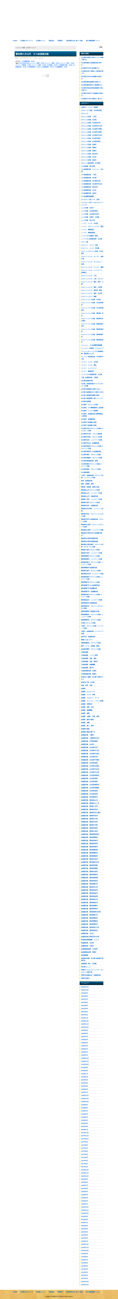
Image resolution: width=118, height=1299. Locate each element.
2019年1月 (84, 1092)
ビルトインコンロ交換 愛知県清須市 (92, 330)
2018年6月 (84, 1114)
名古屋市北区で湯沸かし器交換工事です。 (92, 72)
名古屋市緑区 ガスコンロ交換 (91, 469)
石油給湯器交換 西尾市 (88, 674)
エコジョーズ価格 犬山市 (37, 63)
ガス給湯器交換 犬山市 (27, 61)
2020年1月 (84, 1055)
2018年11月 (85, 1098)
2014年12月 (85, 1244)
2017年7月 (84, 1148)
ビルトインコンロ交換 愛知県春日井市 (92, 325)
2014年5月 (84, 1266)
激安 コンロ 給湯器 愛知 (90, 646)
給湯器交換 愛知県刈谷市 (89, 809)
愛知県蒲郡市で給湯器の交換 (90, 611)
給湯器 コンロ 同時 (88, 694)
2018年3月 (84, 1123)
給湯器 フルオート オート (90, 698)
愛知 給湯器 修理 (87, 484)
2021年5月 (84, 1005)
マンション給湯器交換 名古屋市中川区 (92, 358)
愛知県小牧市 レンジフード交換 (91, 553)
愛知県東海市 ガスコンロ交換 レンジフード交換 (92, 578)
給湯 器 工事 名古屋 (87, 682)
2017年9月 (84, 1142)
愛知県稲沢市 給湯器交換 (89, 603)
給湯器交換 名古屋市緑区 (89, 791)
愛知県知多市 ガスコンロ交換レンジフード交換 (91, 595)
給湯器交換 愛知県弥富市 (89, 846)
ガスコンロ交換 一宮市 (88, 116)
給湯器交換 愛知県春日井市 (90, 862)
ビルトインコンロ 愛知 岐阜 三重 (92, 283)
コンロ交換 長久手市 (88, 220)
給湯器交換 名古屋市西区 (89, 794)
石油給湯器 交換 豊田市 (89, 661)
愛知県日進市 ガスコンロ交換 (91, 570)
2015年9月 (84, 1216)
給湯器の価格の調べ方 (88, 732)
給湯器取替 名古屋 (87, 943)
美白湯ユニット (86, 967)
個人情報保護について (93, 40)
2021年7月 (84, 999)
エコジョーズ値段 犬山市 (52, 63)
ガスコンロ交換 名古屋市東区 (91, 138)
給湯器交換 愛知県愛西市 (89, 853)
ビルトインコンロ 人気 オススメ (92, 279)
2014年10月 (85, 1250)
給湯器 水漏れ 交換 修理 (90, 716)
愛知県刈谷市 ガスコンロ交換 (90, 502)
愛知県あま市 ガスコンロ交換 (90, 490)
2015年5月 (84, 1229)
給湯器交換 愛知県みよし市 (90, 803)
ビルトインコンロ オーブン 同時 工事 (92, 257)
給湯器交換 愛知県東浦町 (89, 865)
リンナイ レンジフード (88, 368)
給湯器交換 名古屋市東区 (89, 778)
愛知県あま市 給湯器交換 (89, 496)
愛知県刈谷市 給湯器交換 (89, 505)
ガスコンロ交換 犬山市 (88, 157)
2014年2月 (84, 1275)
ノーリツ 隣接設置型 (88, 232)
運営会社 (51, 40)
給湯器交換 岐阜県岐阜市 (89, 797)
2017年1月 (84, 1166)
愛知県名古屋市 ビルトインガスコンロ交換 (92, 526)
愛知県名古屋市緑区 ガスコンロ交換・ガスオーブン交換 (92, 545)
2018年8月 (84, 1108)
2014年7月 (84, 1260)
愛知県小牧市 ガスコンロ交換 (90, 550)
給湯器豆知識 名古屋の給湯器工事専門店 (92, 959)
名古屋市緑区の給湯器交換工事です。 (91, 64)
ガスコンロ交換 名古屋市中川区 (91, 126)
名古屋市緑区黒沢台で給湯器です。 (92, 85)
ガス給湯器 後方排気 (88, 166)
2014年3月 (84, 1272)
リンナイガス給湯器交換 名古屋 (91, 374)
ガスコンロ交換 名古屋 (88, 119)
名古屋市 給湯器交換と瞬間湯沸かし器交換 (92, 415)
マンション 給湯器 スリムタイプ (92, 348)
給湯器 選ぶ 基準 (87, 725)
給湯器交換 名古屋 (87, 744)
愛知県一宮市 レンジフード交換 (91, 499)
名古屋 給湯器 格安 (87, 380)
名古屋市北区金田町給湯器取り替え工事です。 (92, 89)
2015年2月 (84, 1238)
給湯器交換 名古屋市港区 (89, 781)
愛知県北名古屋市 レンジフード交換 (92, 510)
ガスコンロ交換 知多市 (88, 160)
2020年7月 (84, 1036)
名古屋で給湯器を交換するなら (91, 389)
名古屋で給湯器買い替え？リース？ (92, 398)
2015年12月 (85, 1207)
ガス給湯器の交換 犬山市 (65, 65)
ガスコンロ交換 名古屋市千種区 (91, 129)
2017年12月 (85, 1132)
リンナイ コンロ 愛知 (88, 365)
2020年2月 (84, 1052)
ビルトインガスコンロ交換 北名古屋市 (92, 252)
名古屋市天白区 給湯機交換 (90, 443)
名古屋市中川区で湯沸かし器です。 (92, 98)
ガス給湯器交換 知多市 (88, 193)
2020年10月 (85, 1027)
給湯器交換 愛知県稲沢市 (89, 902)
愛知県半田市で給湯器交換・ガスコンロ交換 (92, 520)
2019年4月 (84, 1083)
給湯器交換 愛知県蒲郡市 (89, 905)
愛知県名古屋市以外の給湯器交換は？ (91, 534)
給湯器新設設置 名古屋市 (89, 949)
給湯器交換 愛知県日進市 (89, 859)
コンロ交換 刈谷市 (87, 208)
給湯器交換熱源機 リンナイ (90, 939)
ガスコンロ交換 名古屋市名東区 (91, 132)
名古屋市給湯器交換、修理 (89, 461)
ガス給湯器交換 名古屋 (88, 177)
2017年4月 (84, 1157)
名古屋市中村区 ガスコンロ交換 (91, 437)
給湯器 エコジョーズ (88, 691)
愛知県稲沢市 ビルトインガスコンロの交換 (92, 607)
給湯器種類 (84, 955)
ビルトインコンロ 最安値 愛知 (91, 290)
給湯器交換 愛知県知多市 (89, 893)
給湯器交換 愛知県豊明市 (89, 918)
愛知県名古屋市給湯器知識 (89, 541)
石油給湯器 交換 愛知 (88, 658)
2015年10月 (85, 1213)
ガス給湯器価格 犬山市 (33, 67)
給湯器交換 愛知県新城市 (89, 856)
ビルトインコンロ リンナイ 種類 (92, 267)
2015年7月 (84, 1222)
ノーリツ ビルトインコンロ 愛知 (92, 226)
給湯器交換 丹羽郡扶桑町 (89, 741)
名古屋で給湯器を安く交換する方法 (92, 392)
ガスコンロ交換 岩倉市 (88, 150)
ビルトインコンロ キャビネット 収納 (92, 263)
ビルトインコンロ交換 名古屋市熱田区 (92, 309)
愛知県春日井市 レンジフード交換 (92, 573)
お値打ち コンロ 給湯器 (89, 107)
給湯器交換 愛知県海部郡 (89, 877)
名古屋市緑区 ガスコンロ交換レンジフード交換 (91, 465)
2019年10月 (85, 1064)
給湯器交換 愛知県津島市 (89, 874)
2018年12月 (85, 1095)
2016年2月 (84, 1201)
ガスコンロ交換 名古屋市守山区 (91, 135)
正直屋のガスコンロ (26, 40)
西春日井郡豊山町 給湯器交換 (91, 975)
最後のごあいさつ (86, 639)
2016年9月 (84, 1179)
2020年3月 (84, 1049)
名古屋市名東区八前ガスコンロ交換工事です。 (92, 58)
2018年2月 (84, 1126)
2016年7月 (84, 1185)
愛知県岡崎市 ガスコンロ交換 (90, 556)
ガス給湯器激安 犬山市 (60, 67)
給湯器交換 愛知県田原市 (89, 890)
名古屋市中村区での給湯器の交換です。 (92, 94)
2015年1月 (84, 1241)
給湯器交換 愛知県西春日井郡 (91, 912)
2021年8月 (84, 996)
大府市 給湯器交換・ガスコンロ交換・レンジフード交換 (92, 476)
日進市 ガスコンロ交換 (88, 623)
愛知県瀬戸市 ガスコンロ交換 (90, 582)
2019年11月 (85, 1061)
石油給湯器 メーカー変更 (89, 655)
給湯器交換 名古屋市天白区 (90, 769)
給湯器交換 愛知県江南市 (89, 871)
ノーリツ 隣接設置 (87, 229)
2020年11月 (85, 1024)
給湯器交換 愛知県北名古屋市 (91, 812)
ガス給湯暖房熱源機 (87, 196)
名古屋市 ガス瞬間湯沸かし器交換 (92, 407)
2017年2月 (84, 1163)
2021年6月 (84, 1002)
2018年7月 (84, 1111)
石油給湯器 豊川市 (87, 667)
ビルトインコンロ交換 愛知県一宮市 (92, 314)
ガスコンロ (84, 113)
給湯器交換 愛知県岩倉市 (89, 840)
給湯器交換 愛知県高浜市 (89, 930)
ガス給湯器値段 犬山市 (47, 67)
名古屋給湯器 (85, 472)
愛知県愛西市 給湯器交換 (89, 567)
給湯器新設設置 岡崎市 (88, 952)
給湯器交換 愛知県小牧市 (89, 831)
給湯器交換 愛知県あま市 (89, 800)
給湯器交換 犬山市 (87, 933)
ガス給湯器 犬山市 (51, 65)
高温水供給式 (85, 978)
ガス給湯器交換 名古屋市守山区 (91, 184)
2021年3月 (84, 1011)
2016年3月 (84, 1198)
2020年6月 (84, 1039)
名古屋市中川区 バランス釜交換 (91, 434)
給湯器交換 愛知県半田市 (89, 815)
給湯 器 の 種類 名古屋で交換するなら (92, 678)
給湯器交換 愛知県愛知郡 (89, 850)
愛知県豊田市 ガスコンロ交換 (91, 620)
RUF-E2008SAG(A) (24, 63)
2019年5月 (84, 1080)
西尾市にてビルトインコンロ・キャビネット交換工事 (92, 971)
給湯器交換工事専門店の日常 (90, 936)
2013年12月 (85, 1281)
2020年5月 (84, 1042)
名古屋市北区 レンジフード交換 (91, 440)
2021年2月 (84, 1015)
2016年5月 (84, 1191)
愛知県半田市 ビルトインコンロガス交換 (92, 515)
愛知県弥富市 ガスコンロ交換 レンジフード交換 (92, 563)
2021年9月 (84, 993)
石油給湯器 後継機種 (88, 664)
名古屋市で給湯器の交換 (88, 422)
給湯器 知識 (85, 722)
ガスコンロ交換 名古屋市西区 (91, 141)
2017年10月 (85, 1139)
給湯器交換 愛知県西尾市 (89, 908)
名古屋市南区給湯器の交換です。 (91, 82)
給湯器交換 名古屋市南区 (89, 763)
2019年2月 (84, 1089)
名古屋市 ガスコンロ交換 (89, 404)
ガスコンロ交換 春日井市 (89, 154)
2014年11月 (85, 1247)
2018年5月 (84, 1117)
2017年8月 (84, 1145)
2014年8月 (84, 1257)
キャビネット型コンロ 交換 (90, 199)
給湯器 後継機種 (86, 710)
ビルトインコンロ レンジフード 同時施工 (92, 271)
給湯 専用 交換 (86, 685)
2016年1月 (84, 1204)
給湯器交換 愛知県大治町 (89, 825)
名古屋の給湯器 (86, 401)
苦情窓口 (60, 40)
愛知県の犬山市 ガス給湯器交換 (32, 54)
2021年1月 (84, 1018)
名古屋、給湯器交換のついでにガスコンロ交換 (92, 385)
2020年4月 (84, 1046)
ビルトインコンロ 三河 (88, 275)
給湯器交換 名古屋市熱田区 (90, 784)
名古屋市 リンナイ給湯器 (89, 410)
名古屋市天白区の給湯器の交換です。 (91, 77)
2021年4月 (84, 1008)
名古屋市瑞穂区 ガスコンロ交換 (91, 457)
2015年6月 (84, 1225)
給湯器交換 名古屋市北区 (89, 756)
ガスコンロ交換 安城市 (88, 144)
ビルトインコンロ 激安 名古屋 (91, 293)
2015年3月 (84, 1235)
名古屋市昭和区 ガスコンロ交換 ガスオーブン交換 (92, 447)
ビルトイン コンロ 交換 (90, 245)
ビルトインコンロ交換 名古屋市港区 (92, 304)
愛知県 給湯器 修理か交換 (90, 487)
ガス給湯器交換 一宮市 (88, 174)
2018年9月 (84, 1105)
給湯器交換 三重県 (87, 735)
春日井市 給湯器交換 (88, 636)
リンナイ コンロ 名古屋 (89, 362)
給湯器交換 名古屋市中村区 (90, 753)
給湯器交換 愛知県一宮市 (89, 806)
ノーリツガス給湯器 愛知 (89, 236)
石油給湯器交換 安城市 (88, 670)
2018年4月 (84, 1120)
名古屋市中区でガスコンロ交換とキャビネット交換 (92, 429)
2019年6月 (84, 1077)
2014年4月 (84, 1269)
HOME (15, 40)
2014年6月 (84, 1263)
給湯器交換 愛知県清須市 (89, 881)
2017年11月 (85, 1135)
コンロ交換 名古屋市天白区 (90, 214)
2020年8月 (84, 1033)
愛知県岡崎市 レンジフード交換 (91, 559)
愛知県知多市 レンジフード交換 (91, 600)
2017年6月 (84, 1151)
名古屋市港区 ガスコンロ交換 (91, 454)
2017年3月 (84, 1160)
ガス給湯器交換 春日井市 (89, 187)
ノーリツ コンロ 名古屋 (89, 223)
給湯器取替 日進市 (87, 946)
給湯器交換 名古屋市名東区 (90, 766)
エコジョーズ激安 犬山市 (39, 65)
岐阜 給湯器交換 (86, 480)
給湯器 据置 (85, 713)
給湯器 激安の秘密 (87, 719)
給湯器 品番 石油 (87, 707)
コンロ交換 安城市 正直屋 (90, 217)
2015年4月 (84, 1232)
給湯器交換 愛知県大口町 (89, 818)
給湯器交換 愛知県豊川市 (89, 915)
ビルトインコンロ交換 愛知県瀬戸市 (92, 335)
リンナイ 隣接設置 (87, 371)
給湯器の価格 (85, 729)
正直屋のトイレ (41, 40)
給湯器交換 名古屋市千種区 (90, 760)
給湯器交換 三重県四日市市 (90, 738)
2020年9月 (84, 1030)
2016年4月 (84, 1194)
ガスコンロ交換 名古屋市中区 (91, 123)
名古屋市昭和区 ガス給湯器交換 (91, 451)
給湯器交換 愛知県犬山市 (89, 887)
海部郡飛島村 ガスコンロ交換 (91, 643)
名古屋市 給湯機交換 (88, 419)
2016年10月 (85, 1176)
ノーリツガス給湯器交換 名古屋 (91, 239)
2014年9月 (84, 1253)
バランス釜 (84, 242)
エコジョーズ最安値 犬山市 (23, 65)
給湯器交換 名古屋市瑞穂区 (90, 787)
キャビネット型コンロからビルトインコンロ (92, 203)
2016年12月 (85, 1170)
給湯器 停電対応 (86, 704)
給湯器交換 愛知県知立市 (89, 899)
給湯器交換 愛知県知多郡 (89, 896)
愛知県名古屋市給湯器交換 (89, 538)
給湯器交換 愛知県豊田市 (89, 924)
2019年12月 (85, 1058)
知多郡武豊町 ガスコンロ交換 (91, 649)
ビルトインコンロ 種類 (88, 296)
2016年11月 (85, 1173)
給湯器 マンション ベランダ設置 (92, 701)
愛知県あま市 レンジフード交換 (91, 493)
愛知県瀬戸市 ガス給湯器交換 (90, 585)
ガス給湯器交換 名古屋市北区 (91, 181)
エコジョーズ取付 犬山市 (67, 63)
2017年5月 (84, 1154)
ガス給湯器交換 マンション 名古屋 (92, 170)
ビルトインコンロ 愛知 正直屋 (91, 287)
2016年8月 (84, 1182)
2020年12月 (85, 1021)
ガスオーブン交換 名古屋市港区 (91, 110)
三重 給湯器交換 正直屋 (89, 377)
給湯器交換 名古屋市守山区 (90, 772)
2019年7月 (84, 1074)
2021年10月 (85, 990)
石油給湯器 (84, 652)
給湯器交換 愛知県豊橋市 (89, 921)
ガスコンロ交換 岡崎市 (88, 147)
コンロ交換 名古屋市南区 (89, 211)
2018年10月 (85, 1101)
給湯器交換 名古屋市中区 (89, 747)
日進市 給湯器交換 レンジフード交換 (92, 632)
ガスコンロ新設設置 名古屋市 (91, 163)
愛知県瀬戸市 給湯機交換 (89, 588)
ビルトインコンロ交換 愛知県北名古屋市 (92, 320)
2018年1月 (84, 1129)
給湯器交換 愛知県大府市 (89, 822)
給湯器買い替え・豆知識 (88, 963)
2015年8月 (84, 1219)
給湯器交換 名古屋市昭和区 (90, 775)
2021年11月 (85, 987)
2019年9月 (84, 1067)
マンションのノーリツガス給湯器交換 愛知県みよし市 (92, 352)
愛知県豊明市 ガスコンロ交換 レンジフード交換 (92, 615)
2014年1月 (84, 1278)
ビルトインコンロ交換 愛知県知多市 (92, 341)
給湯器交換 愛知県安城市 (89, 828)
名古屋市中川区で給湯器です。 (91, 68)
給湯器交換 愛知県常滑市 (89, 843)
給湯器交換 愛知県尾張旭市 (90, 834)
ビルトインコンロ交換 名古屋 (91, 299)
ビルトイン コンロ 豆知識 (90, 248)
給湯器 (83, 688)
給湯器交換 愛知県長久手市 (90, 927)
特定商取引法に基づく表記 (74, 40)
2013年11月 (85, 1284)
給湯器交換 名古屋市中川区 (90, 750)
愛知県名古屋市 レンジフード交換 (92, 530)
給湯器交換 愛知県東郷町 (89, 868)
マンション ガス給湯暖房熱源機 (91, 345)
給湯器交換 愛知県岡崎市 (89, 837)
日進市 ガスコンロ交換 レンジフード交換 (92, 627)
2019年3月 (84, 1086)
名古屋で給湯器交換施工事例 (90, 395)
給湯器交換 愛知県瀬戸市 (89, 884)
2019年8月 (84, 1070)
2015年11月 (85, 1210)
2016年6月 (84, 1188)
